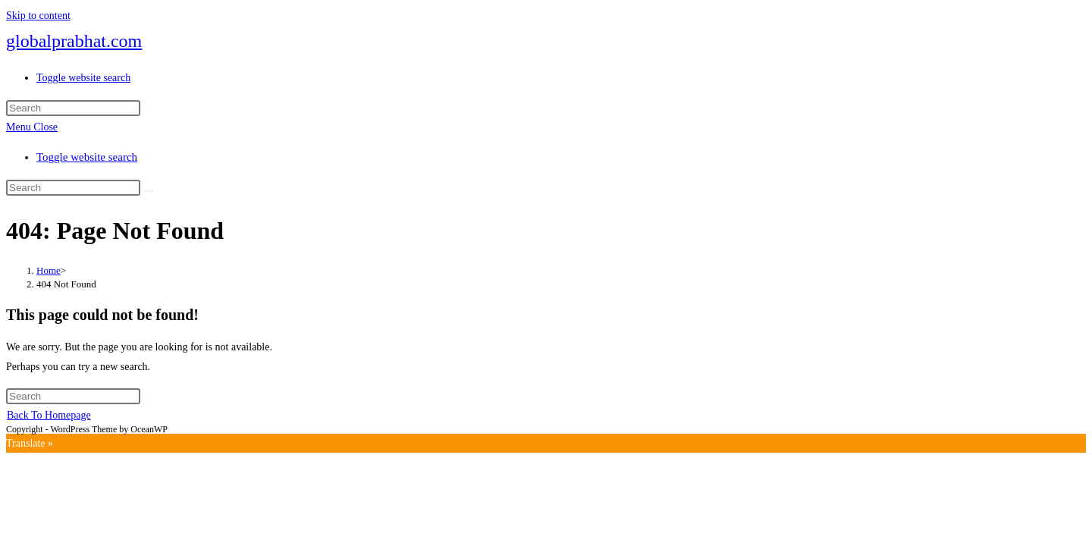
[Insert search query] (73, 108)
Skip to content (38, 15)
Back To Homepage (49, 415)
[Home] (48, 270)
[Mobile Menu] (32, 127)
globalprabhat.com (74, 41)
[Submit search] (148, 191)
